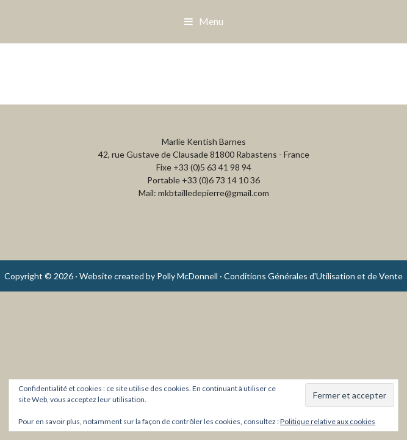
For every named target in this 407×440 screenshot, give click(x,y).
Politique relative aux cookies (327, 421)
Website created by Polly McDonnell (148, 276)
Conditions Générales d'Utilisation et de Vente (313, 276)
